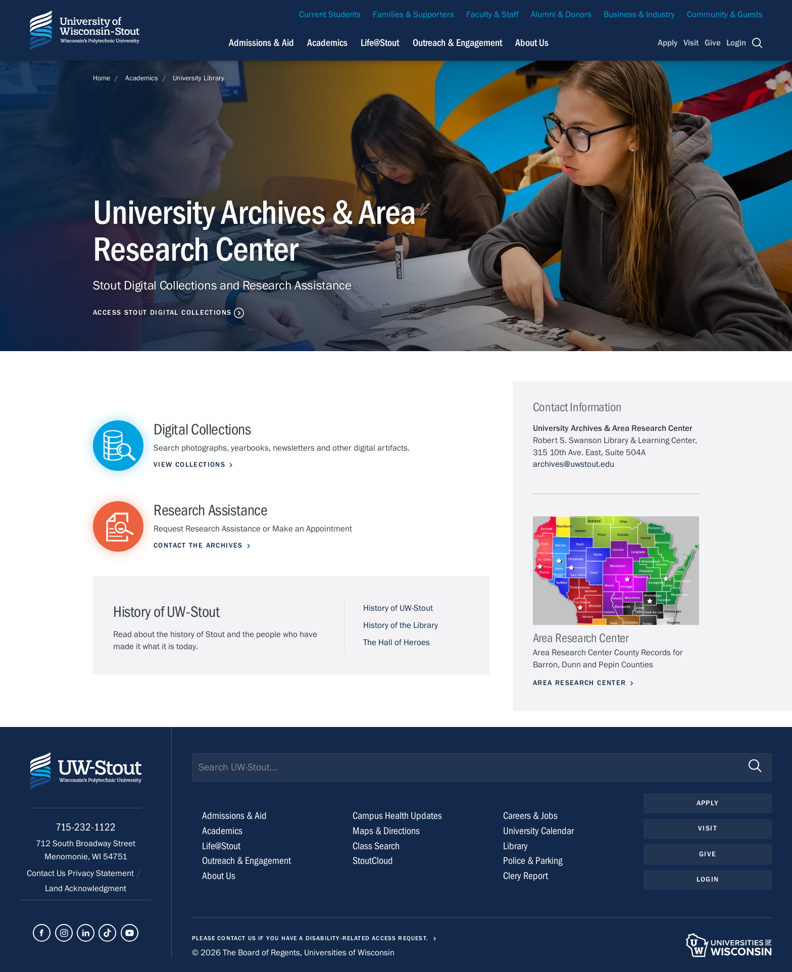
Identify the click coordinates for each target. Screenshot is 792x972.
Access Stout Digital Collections (162, 313)
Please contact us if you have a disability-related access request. (310, 938)
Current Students (330, 15)
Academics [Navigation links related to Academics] (327, 42)
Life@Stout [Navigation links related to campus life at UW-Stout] (380, 42)
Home (101, 78)
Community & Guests (725, 15)
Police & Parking (533, 860)
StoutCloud (373, 860)
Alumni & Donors (561, 15)
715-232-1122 (86, 827)
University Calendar (538, 831)
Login (736, 43)
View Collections (189, 465)
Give (713, 43)
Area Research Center (579, 683)
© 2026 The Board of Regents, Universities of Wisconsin (293, 953)
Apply (668, 43)
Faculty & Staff (492, 15)
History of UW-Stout (398, 608)
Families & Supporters (413, 15)
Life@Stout (221, 846)
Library (515, 846)
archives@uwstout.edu (573, 464)
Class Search (376, 846)
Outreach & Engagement (246, 860)
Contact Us (47, 873)
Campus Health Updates (397, 815)
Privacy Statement (102, 873)
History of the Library (400, 625)
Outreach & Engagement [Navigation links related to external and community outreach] (457, 42)
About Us (532, 42)
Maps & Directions (386, 831)
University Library (198, 78)
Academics (141, 78)
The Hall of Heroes (396, 643)
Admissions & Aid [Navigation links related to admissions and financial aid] (261, 42)
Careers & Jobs (530, 815)
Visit (691, 43)
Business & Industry (639, 15)
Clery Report (525, 876)
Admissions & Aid (234, 815)
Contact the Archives (198, 546)
